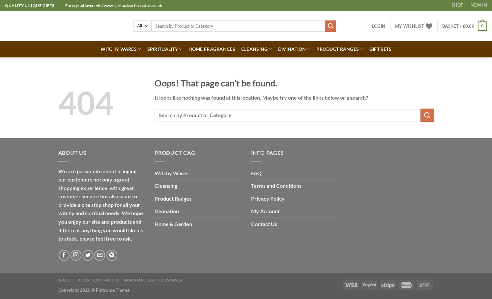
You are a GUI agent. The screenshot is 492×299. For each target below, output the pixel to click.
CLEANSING (256, 49)
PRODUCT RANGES (339, 49)
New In (479, 5)
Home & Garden (173, 224)
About (65, 280)
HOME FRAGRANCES (211, 49)
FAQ (256, 173)
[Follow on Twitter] (87, 255)
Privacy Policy (268, 198)
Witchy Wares (171, 173)
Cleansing (166, 186)
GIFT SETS (380, 49)
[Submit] (330, 26)
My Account (265, 211)
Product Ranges (173, 198)
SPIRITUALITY (165, 49)
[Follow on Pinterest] (111, 255)
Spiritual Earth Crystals (153, 280)
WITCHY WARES (121, 49)
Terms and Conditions (276, 186)
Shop (457, 5)
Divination (167, 211)
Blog (83, 280)
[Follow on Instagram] (76, 255)
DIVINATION (294, 49)
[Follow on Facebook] (64, 255)
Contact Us (264, 224)
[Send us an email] (99, 255)
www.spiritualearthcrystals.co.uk (133, 5)
